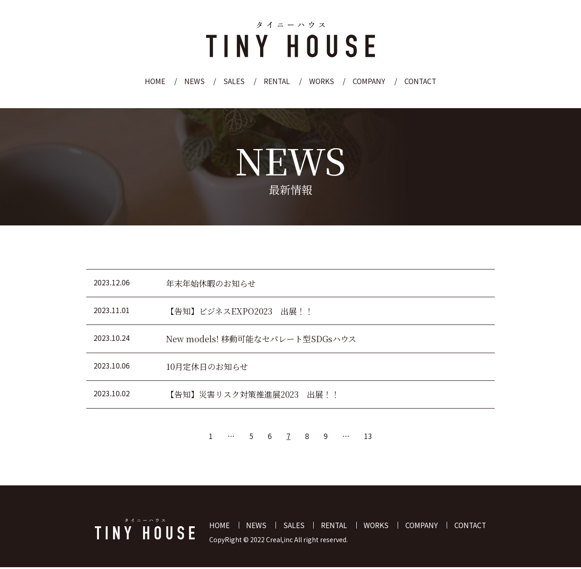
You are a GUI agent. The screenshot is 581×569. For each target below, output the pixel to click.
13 (368, 437)
